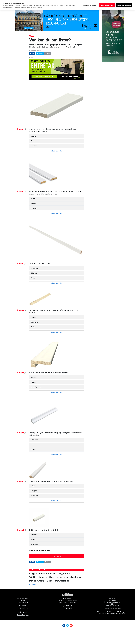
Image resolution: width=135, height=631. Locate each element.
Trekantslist (34, 322)
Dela (32, 54)
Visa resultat (57, 556)
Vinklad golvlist (36, 387)
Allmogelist (34, 268)
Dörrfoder (34, 273)
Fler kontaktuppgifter (22, 615)
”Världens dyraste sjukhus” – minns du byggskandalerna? (55, 577)
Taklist (33, 327)
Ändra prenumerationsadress (112, 602)
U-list (32, 444)
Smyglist (34, 146)
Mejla (47, 54)
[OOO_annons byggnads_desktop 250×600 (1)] (113, 36)
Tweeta (39, 53)
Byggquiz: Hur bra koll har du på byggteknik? (49, 573)
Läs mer (40, 7)
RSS (112, 604)
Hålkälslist (34, 440)
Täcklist (33, 198)
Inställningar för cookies (89, 5)
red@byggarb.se (22, 612)
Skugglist (34, 208)
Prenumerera (112, 600)
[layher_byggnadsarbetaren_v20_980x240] (57, 20)
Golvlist (33, 136)
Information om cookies (112, 605)
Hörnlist (33, 317)
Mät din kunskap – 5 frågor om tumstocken (49, 581)
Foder (33, 141)
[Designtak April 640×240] (56, 69)
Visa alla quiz (32, 584)
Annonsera (112, 598)
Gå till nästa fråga (56, 151)
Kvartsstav (34, 544)
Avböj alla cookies (124, 5)
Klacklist (33, 377)
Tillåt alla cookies (106, 5)
